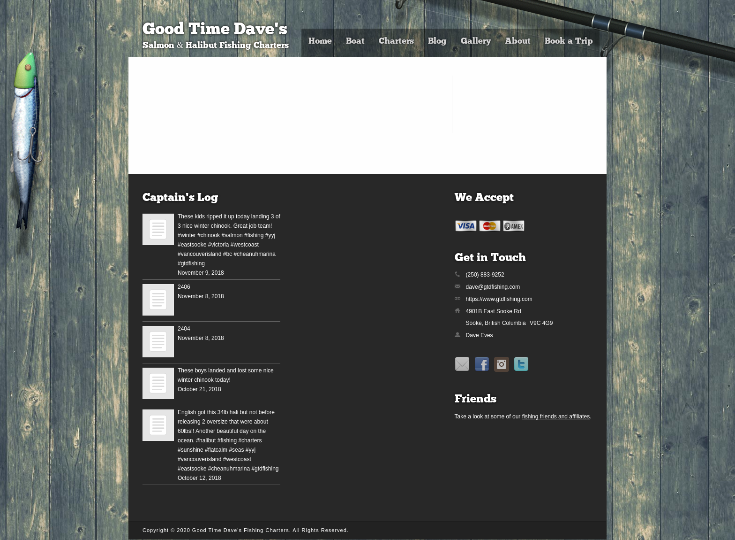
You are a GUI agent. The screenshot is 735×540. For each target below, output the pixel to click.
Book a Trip (568, 41)
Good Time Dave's (214, 30)
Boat (355, 41)
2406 (184, 287)
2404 (184, 328)
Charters (396, 41)
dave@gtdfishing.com (493, 287)
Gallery (476, 41)
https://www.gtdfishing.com (499, 299)
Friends (475, 399)
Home (320, 41)
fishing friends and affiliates (556, 416)
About (518, 41)
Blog (437, 41)
